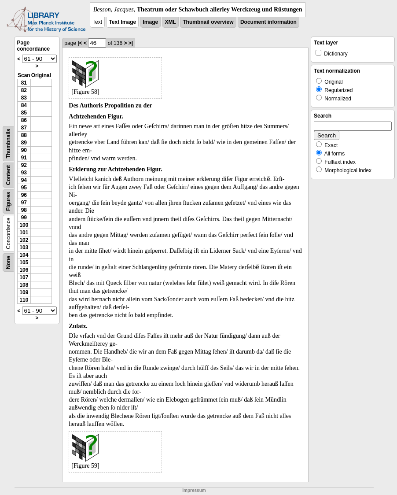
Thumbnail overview (208, 22)
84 (24, 105)
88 (24, 135)
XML (170, 22)
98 (24, 210)
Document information (268, 22)
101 (23, 232)
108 (23, 285)
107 (23, 277)
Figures (8, 201)
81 (24, 83)
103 (23, 247)
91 (24, 158)
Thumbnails (8, 143)
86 (24, 120)
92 (24, 165)
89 (24, 143)
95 (24, 188)
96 (24, 195)
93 (24, 173)
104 (23, 255)
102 (23, 240)
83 (24, 98)
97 (24, 202)
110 (23, 300)
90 (24, 150)
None (8, 262)
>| (131, 43)
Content (8, 175)
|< (79, 43)
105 (23, 262)
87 (24, 128)
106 (23, 270)
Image (150, 22)
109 (23, 292)
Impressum (194, 490)
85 (24, 113)
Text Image (122, 22)
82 (24, 90)
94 (24, 180)
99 (24, 217)
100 (23, 225)
